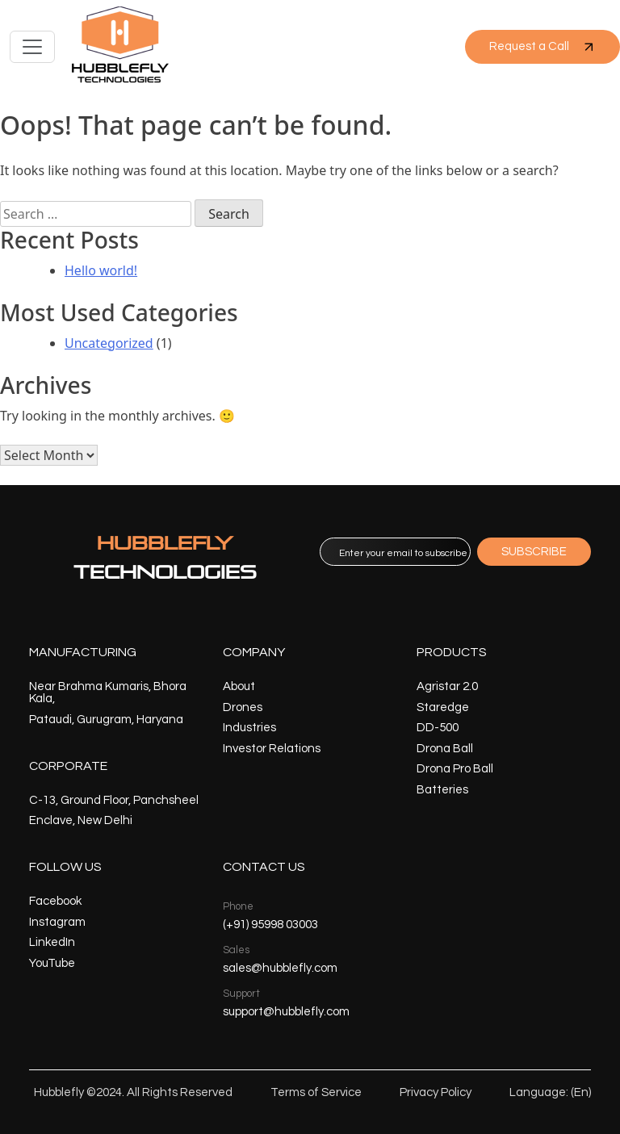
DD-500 (438, 728)
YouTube (52, 963)
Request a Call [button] (542, 47)
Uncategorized (109, 343)
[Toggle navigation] (32, 47)
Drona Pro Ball (455, 769)
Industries (249, 728)
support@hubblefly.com (286, 1012)
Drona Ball (445, 749)
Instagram (57, 922)
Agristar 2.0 (447, 686)
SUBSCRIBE (534, 552)
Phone (238, 906)
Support (241, 993)
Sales (236, 950)
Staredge (443, 707)
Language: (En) (550, 1092)
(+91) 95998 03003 (270, 924)
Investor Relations (271, 749)
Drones (242, 707)
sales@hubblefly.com (280, 968)
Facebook (55, 901)
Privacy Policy (435, 1092)
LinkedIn (52, 942)
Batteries (442, 790)
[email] (395, 552)
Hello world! (101, 270)
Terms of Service (316, 1092)
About (239, 686)
